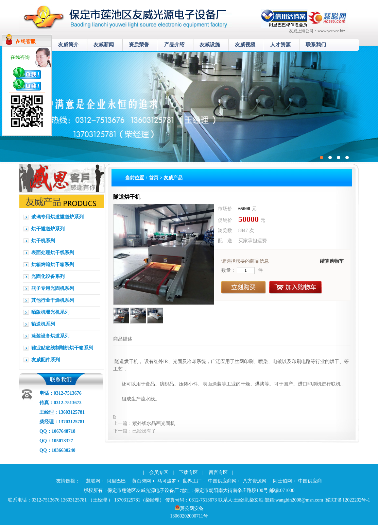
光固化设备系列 (48, 276)
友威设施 (210, 44)
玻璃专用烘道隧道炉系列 (57, 216)
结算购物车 (332, 261)
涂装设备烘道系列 (50, 336)
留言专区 (218, 472)
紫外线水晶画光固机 (153, 423)
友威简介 (68, 44)
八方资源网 (255, 480)
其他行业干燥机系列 (52, 300)
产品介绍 (174, 44)
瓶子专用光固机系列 (52, 288)
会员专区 (158, 472)
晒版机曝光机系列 (50, 312)
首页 (153, 177)
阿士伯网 (282, 480)
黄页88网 (141, 480)
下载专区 (188, 472)
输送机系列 (43, 324)
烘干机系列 (43, 240)
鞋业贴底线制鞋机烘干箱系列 (62, 347)
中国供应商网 (222, 480)
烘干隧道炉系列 (48, 228)
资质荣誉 (139, 44)
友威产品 (173, 177)
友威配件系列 (45, 359)
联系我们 (316, 44)
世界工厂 (192, 480)
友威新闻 (103, 44)
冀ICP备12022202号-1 (347, 500)
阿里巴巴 (116, 480)
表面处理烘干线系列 (52, 252)
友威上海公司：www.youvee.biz (317, 31)
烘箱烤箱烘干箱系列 (52, 264)
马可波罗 (166, 480)
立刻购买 (243, 287)
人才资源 (280, 44)
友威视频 (245, 44)
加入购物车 (295, 287)
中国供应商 (310, 480)
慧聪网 (93, 480)
